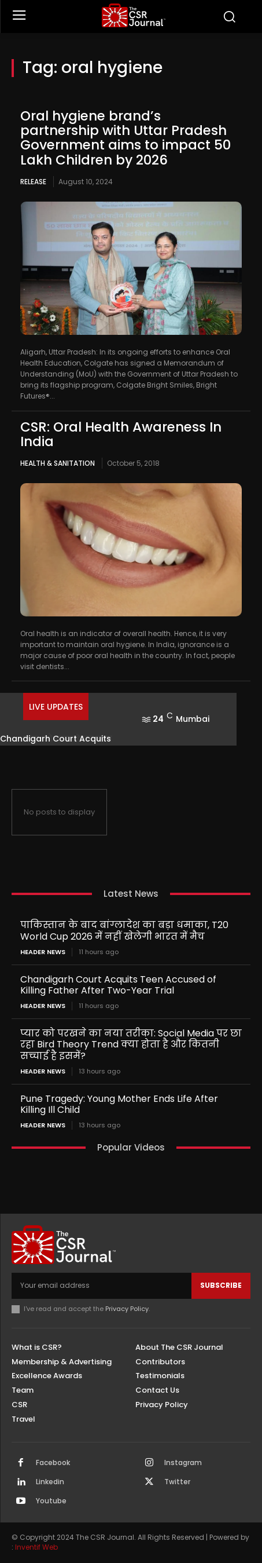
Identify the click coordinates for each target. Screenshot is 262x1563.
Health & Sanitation (57, 463)
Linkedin (50, 1482)
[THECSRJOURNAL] (134, 15)
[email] (101, 1285)
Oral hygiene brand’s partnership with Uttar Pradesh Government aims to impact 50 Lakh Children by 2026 (125, 138)
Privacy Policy (127, 1308)
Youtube (51, 1501)
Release (33, 182)
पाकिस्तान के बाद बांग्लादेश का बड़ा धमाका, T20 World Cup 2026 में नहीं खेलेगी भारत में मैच (124, 930)
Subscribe (221, 1285)
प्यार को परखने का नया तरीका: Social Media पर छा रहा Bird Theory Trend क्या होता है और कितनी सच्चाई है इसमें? (131, 1044)
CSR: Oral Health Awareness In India (121, 434)
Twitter (177, 1482)
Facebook (53, 1462)
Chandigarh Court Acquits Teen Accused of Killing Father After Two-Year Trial (118, 985)
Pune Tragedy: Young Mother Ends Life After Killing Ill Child (119, 1104)
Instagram (183, 1462)
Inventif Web (36, 1547)
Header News (42, 952)
